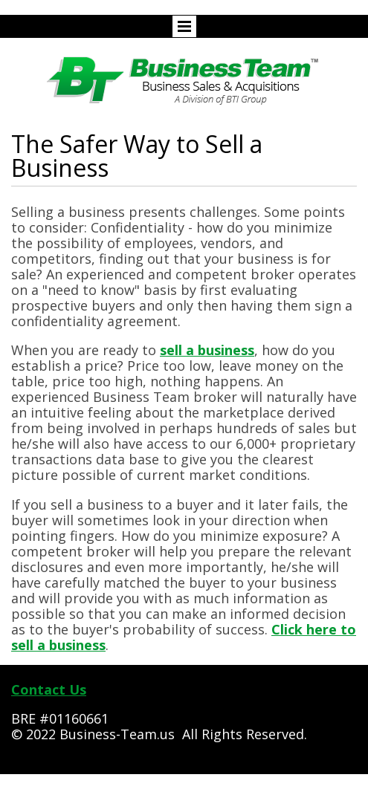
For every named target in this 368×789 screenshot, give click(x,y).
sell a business (207, 350)
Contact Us (48, 689)
